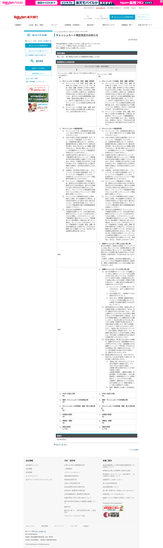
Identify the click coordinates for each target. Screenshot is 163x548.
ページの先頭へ (134, 449)
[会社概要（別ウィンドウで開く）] (29, 468)
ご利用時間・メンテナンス (36, 82)
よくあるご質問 (33, 78)
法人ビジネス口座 (39, 35)
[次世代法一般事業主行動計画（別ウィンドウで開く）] (74, 490)
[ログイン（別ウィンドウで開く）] (142, 17)
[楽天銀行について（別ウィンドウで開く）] (32, 465)
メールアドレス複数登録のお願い (40, 88)
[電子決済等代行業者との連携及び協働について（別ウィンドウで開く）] (81, 502)
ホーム (56, 31)
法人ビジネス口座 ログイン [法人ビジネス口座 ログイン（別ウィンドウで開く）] (38, 51)
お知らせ (71, 31)
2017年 (77, 31)
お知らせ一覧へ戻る (61, 444)
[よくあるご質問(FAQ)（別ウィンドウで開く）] (101, 17)
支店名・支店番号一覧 (44, 41)
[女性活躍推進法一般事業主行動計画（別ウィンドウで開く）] (77, 494)
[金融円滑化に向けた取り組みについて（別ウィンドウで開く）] (78, 497)
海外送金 (39, 61)
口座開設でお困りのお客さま (37, 55)
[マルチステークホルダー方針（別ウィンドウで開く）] (74, 515)
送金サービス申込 (38, 68)
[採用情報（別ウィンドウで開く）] (29, 472)
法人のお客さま (63, 31)
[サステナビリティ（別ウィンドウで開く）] (32, 476)
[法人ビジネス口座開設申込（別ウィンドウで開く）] (122, 17)
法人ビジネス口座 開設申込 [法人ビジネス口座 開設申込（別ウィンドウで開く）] (38, 45)
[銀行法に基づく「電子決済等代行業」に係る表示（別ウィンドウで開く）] (81, 511)
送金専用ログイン (38, 73)
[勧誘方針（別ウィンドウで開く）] (67, 506)
